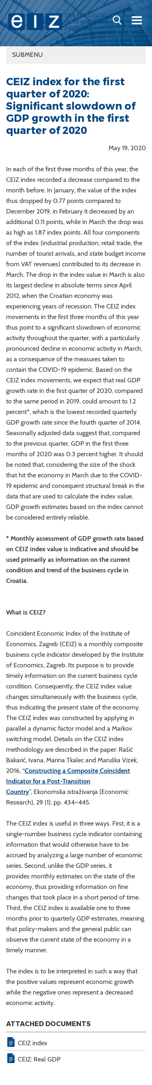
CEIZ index (32, 1043)
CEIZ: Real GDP (39, 1059)
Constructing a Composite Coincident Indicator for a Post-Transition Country (68, 781)
